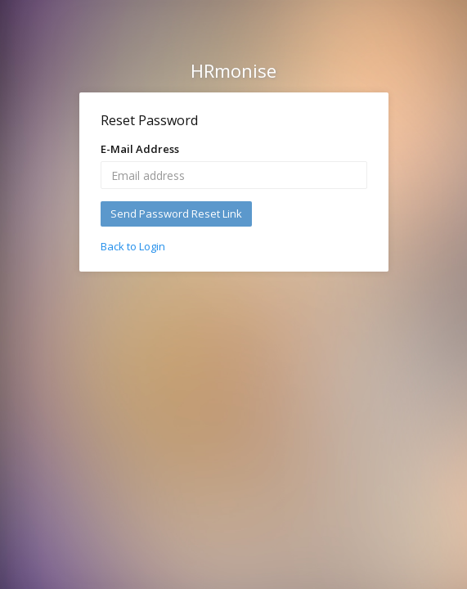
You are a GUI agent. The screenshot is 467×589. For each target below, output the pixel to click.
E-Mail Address (140, 149)
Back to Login (133, 246)
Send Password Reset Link (176, 213)
